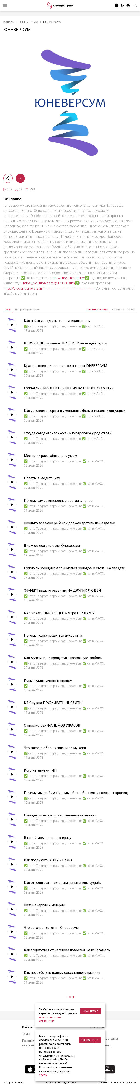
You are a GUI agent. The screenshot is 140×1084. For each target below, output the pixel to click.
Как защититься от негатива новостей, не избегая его (67, 950)
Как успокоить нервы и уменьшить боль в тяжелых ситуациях (74, 411)
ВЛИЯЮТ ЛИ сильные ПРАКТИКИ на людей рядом (65, 343)
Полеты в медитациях (42, 478)
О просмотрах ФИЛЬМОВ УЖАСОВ (52, 725)
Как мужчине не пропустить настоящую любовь (63, 658)
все (8, 309)
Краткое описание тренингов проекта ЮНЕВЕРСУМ (65, 366)
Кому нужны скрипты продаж (48, 680)
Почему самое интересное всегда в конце (58, 501)
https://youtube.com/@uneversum (49, 283)
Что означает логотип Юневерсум (51, 928)
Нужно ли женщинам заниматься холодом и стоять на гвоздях (74, 568)
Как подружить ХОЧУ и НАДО (48, 860)
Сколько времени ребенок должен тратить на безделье (69, 523)
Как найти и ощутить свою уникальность (57, 321)
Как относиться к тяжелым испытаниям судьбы (63, 883)
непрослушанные (27, 309)
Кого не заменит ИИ (40, 770)
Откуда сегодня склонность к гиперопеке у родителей (67, 433)
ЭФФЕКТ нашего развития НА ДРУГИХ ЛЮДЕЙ (62, 590)
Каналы (8, 22)
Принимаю (90, 1011)
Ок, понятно (89, 1040)
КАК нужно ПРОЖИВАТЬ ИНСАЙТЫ (53, 703)
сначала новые (97, 309)
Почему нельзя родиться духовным (53, 635)
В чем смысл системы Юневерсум (52, 546)
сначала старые (123, 309)
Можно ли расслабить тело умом (50, 456)
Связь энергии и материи (44, 905)
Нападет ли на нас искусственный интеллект (60, 815)
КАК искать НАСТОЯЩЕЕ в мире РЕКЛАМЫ (59, 613)
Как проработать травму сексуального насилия (62, 973)
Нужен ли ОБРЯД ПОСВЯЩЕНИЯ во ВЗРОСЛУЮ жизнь (68, 388)
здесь (43, 1075)
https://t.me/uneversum (67, 278)
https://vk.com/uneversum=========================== (49, 288)
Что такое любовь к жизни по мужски (55, 748)
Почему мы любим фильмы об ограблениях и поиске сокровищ (76, 793)
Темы (26, 1034)
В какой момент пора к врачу (47, 838)
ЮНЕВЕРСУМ (29, 22)
